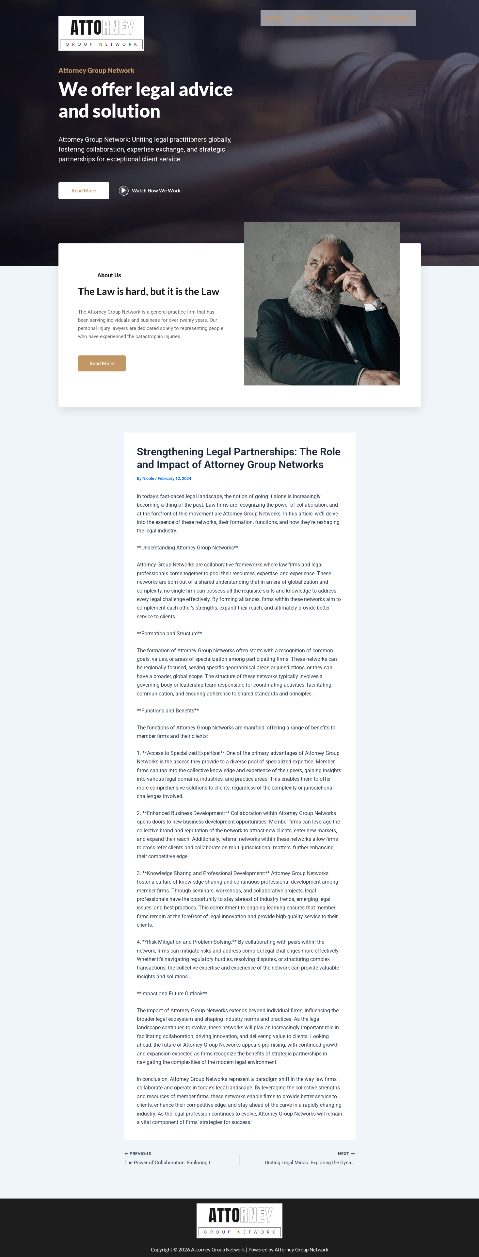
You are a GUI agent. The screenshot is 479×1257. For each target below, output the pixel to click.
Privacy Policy (390, 18)
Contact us (343, 18)
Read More (86, 197)
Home (274, 18)
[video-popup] (128, 197)
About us (306, 18)
